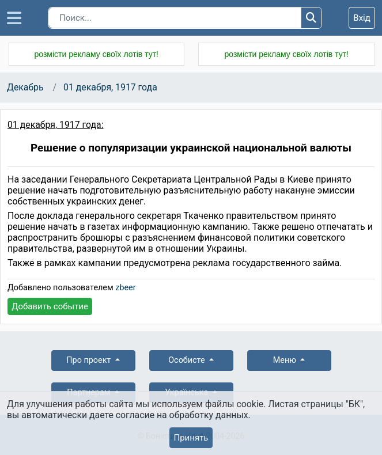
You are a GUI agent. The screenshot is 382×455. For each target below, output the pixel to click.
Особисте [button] (187, 360)
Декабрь (25, 87)
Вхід (361, 18)
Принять (190, 438)
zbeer (125, 288)
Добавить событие (50, 306)
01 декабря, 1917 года (110, 87)
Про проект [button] (89, 360)
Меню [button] (285, 360)
